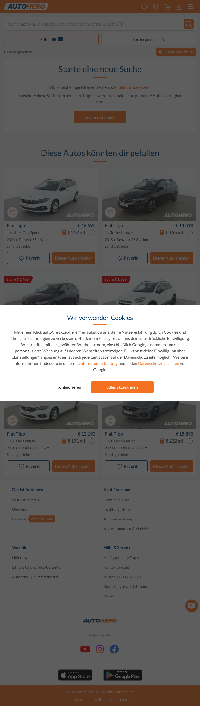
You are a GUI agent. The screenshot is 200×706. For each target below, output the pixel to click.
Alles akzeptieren (122, 386)
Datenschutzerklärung (98, 363)
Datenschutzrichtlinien (158, 363)
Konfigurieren (68, 386)
